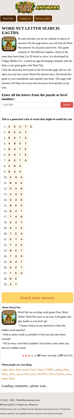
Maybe (60, 374)
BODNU (43, 374)
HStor (12, 378)
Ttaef (32, 369)
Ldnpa (40, 369)
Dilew (5, 374)
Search (67, 104)
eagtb (4, 369)
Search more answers (37, 298)
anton (68, 374)
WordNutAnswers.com (28, 400)
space (19, 374)
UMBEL (49, 369)
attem (5, 378)
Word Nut (8, 18)
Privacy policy (43, 18)
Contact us (25, 18)
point (25, 369)
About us (33, 404)
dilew (12, 369)
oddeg (58, 369)
